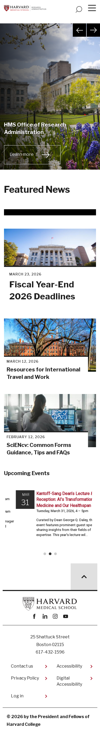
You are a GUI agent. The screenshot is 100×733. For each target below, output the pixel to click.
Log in (17, 695)
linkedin (45, 616)
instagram (55, 616)
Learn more (22, 154)
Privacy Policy (25, 678)
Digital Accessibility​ (69, 681)
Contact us (22, 666)
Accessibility (69, 666)
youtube (65, 616)
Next (93, 30)
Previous (79, 30)
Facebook (34, 616)
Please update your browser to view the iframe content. (50, 522)
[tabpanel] (50, 103)
